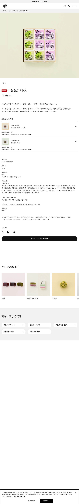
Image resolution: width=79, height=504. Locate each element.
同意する (46, 501)
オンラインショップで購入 (39, 239)
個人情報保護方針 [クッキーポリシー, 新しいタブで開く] (19, 496)
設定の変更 (31, 501)
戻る (4, 83)
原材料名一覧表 (13, 332)
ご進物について (39, 325)
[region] (39, 497)
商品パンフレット (13, 325)
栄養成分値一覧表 (65, 325)
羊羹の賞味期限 (39, 332)
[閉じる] (75, 493)
